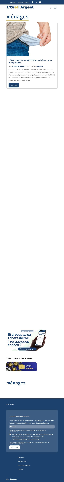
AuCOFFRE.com (23, 2)
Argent (40, 66)
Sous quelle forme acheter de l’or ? (19, 475)
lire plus (14, 85)
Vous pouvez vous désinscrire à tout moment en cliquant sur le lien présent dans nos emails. (29, 434)
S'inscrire (14, 439)
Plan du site (22, 453)
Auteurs (13, 2)
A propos (21, 449)
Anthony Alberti (18, 66)
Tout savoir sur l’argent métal (16, 479)
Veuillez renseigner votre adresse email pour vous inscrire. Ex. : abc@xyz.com (28, 422)
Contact (21, 461)
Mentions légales (24, 457)
